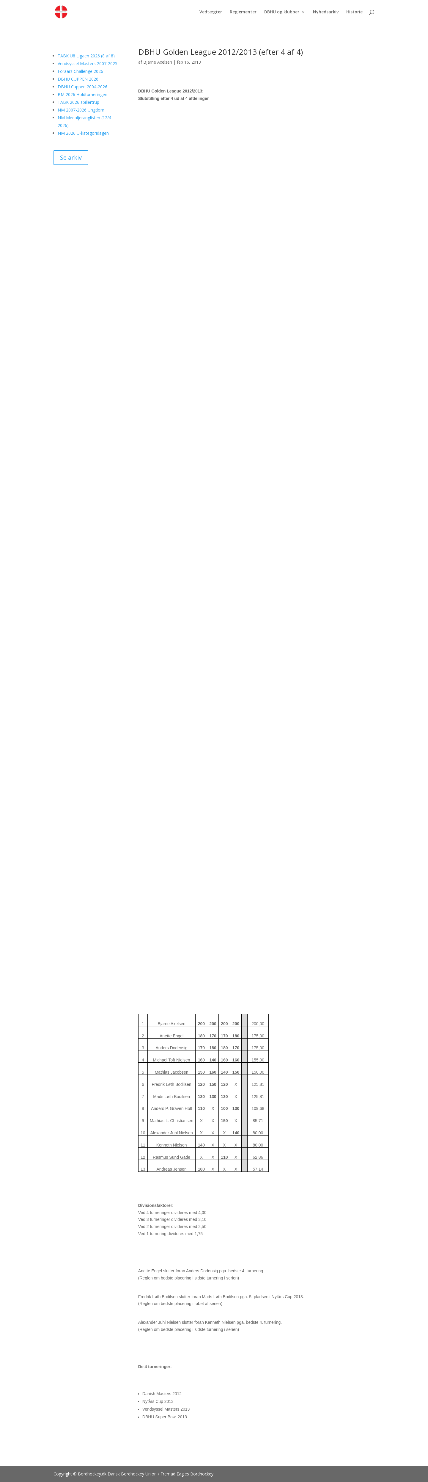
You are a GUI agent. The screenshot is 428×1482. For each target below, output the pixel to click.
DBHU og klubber (281, 12)
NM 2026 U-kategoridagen (83, 133)
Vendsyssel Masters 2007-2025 (87, 63)
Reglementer (243, 12)
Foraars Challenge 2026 (80, 71)
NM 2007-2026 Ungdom (81, 110)
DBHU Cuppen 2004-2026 (82, 87)
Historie (354, 12)
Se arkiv (71, 157)
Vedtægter (210, 12)
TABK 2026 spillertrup (78, 102)
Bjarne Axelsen (157, 62)
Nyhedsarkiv (326, 12)
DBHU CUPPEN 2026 (78, 79)
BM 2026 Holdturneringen (82, 94)
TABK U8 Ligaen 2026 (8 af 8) (86, 56)
